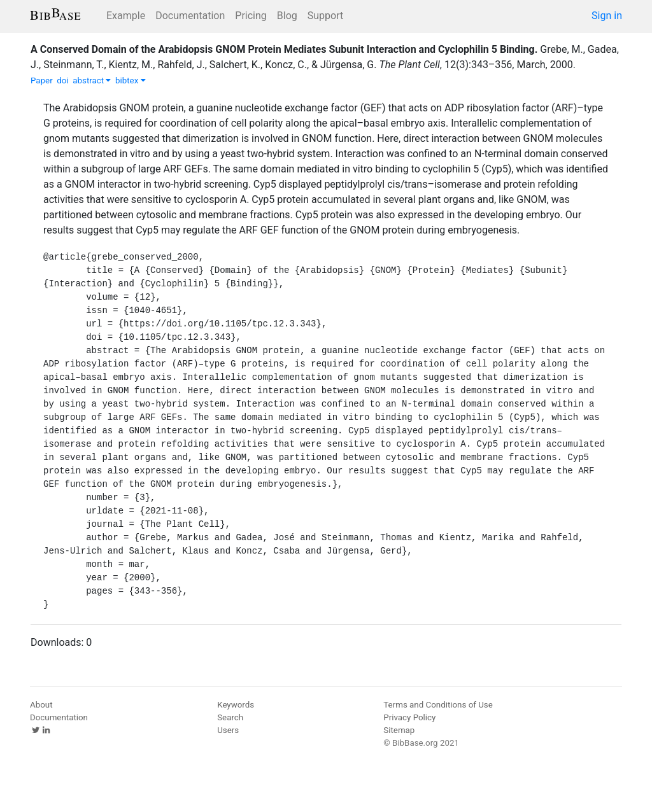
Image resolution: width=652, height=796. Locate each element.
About (41, 704)
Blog (287, 16)
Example (125, 16)
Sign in (607, 16)
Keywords (235, 704)
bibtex (130, 80)
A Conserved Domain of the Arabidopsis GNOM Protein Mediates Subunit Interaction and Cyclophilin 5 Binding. (284, 49)
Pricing (251, 16)
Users (228, 730)
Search (230, 717)
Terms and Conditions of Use (437, 704)
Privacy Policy (409, 717)
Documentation (190, 16)
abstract (92, 80)
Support (325, 16)
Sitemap (399, 730)
